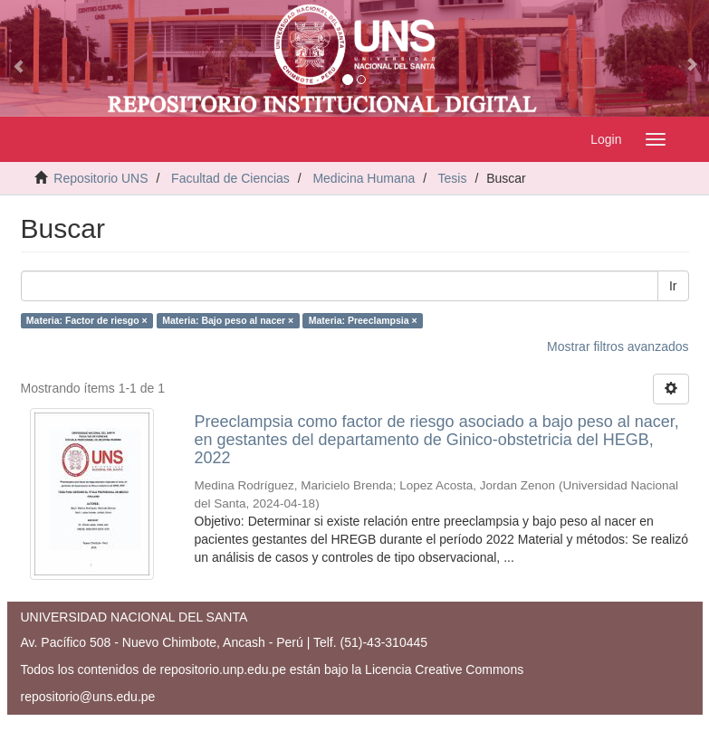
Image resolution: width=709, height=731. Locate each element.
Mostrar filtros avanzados (617, 346)
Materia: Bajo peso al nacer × (227, 320)
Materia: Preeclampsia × (363, 320)
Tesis (452, 178)
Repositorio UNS (100, 178)
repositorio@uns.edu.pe (88, 696)
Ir (673, 286)
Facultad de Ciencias (230, 178)
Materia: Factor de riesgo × (87, 320)
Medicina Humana (363, 178)
